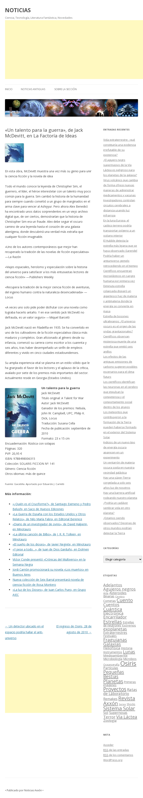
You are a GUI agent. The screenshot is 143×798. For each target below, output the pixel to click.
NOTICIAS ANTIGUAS (33, 89)
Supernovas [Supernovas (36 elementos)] (118, 712)
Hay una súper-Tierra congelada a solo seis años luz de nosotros (117, 483)
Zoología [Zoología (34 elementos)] (109, 720)
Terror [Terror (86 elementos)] (109, 717)
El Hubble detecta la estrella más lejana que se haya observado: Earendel (120, 246)
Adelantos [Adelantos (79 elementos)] (112, 584)
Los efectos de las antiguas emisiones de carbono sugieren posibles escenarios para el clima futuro (120, 367)
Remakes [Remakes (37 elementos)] (110, 699)
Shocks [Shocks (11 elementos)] (131, 704)
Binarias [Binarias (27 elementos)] (108, 596)
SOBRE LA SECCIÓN (65, 89)
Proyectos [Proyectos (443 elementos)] (114, 689)
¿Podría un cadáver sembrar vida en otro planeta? (116, 508)
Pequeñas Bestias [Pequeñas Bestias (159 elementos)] (113, 674)
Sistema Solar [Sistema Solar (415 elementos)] (119, 708)
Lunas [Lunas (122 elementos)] (129, 651)
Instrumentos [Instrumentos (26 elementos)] (112, 652)
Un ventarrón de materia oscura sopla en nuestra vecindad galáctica (119, 467)
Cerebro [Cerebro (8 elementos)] (120, 596)
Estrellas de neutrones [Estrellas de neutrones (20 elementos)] (118, 623)
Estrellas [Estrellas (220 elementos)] (112, 621)
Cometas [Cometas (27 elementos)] (109, 601)
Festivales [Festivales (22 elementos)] (110, 636)
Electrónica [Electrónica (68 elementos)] (113, 613)
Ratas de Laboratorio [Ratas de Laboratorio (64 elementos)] (120, 691)
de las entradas (116, 750)
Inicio (9, 89)
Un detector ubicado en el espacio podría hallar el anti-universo (24, 632)
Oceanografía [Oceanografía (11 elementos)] (111, 664)
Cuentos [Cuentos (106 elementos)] (111, 604)
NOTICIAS (18, 10)
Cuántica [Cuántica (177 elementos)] (112, 609)
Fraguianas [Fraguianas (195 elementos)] (115, 640)
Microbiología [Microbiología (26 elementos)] (112, 659)
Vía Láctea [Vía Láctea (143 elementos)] (126, 717)
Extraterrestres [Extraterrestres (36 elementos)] (115, 632)
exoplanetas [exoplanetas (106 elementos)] (115, 629)
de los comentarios (118, 755)
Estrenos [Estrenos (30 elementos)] (129, 625)
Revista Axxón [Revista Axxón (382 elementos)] (119, 701)
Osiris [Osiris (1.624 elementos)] (128, 663)
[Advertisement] (74, 49)
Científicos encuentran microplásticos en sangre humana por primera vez (119, 276)
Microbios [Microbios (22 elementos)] (130, 659)
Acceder (108, 745)
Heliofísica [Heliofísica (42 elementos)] (111, 648)
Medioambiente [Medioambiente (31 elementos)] (115, 655)
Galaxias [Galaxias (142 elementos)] (112, 644)
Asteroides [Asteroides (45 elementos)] (117, 592)
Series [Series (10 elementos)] (122, 704)
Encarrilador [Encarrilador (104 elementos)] (115, 617)
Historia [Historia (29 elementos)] (126, 648)
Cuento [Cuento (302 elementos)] (125, 600)
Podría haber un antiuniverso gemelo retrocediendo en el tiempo (120, 261)
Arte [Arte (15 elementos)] (106, 593)
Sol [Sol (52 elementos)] (105, 712)
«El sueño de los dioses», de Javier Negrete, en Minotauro (52, 544)
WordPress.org (112, 760)
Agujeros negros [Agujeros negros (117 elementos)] (119, 589)
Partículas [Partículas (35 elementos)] (110, 668)
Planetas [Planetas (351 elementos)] (113, 681)
